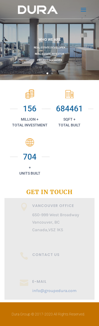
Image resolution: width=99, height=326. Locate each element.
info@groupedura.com (54, 290)
